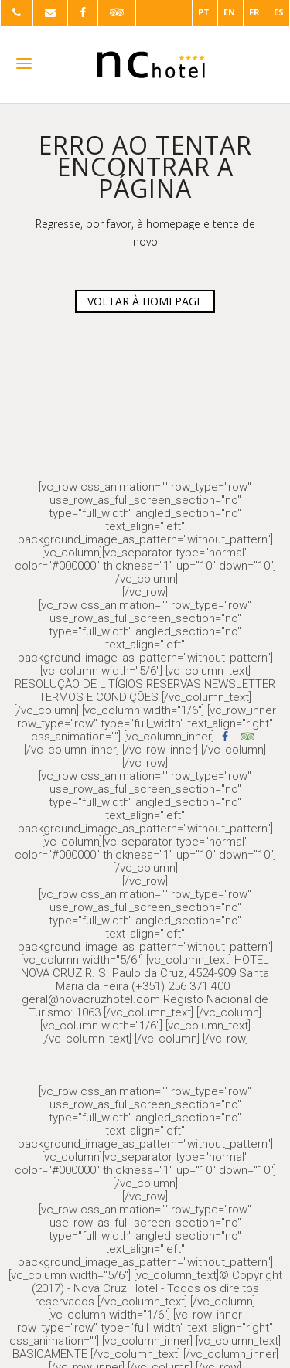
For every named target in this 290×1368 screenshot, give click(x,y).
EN (229, 12)
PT (204, 12)
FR (254, 12)
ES (279, 12)
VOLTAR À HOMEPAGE (145, 301)
